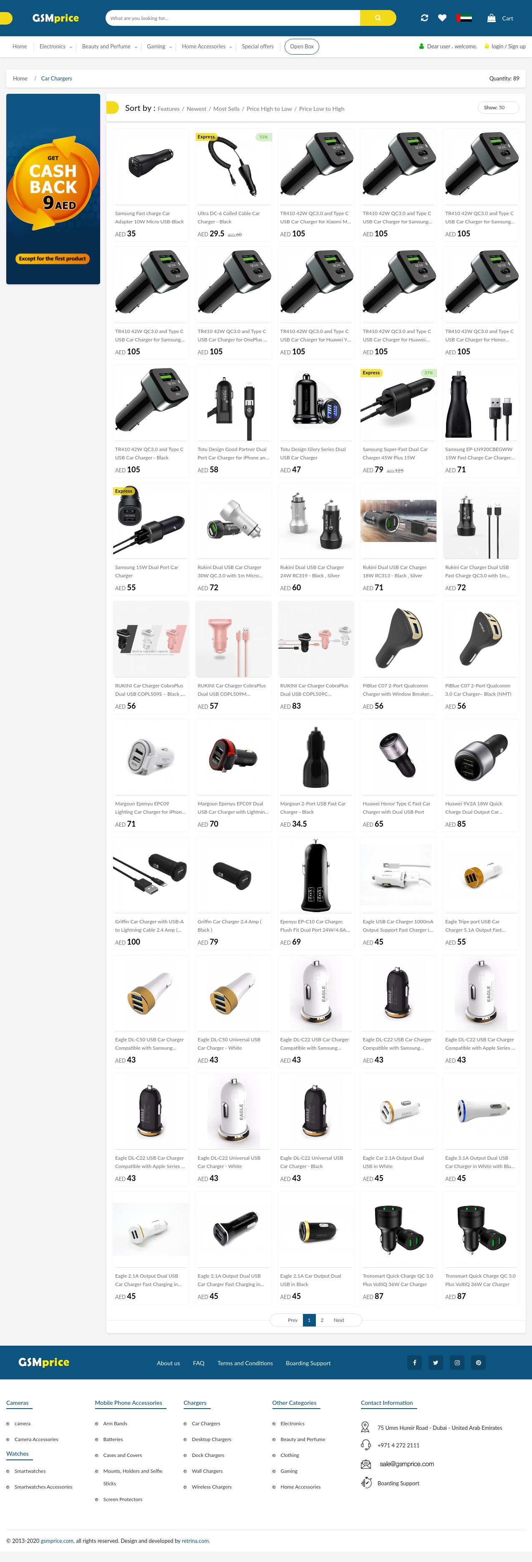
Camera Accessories (36, 1450)
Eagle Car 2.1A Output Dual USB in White (393, 1171)
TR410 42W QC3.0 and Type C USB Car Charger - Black (149, 456)
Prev (293, 1330)
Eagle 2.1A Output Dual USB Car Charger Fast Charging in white (146, 1292)
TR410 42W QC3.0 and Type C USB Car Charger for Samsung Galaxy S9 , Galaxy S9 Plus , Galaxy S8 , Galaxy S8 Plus (397, 220)
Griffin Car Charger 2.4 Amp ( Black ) (230, 933)
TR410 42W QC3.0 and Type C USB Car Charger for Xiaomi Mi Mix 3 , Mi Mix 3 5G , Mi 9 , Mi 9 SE (315, 220)
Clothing (290, 1466)
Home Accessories (301, 1497)
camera (22, 1434)
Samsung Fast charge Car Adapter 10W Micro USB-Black (149, 218)
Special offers (258, 46)
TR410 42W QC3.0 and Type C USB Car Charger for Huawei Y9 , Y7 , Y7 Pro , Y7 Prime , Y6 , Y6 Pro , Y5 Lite (315, 339)
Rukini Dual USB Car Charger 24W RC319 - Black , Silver (312, 575)
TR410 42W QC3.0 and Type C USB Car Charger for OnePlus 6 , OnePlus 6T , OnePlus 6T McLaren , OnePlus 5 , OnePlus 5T (233, 339)
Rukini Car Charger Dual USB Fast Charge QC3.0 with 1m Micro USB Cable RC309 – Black (481, 577)
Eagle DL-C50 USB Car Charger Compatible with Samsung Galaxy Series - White (149, 1054)
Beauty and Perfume (303, 1450)
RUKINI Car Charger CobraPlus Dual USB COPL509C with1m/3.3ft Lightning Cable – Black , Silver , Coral (315, 696)
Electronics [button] (53, 46)
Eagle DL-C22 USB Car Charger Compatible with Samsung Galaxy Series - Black (397, 1054)
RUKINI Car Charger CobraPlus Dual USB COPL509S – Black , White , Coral (149, 696)
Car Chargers (56, 78)
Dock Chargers (208, 1466)
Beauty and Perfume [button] (106, 46)
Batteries (113, 1450)
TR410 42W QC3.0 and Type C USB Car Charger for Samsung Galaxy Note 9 (149, 339)
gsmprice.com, (58, 1551)
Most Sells (226, 108)
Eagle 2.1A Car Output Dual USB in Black (310, 1290)
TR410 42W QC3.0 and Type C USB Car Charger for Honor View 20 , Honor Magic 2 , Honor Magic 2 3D (479, 339)
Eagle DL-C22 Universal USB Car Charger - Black (311, 1171)
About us (168, 1373)
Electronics (293, 1434)
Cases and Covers (122, 1466)
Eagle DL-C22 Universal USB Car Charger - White (229, 1171)
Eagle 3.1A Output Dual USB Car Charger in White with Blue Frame (479, 1173)
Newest (196, 108)
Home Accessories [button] (203, 46)
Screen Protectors (123, 1510)
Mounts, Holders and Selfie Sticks (133, 1488)
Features (169, 108)
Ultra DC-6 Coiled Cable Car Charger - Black (229, 218)
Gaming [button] (156, 46)
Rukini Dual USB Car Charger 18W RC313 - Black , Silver (394, 575)
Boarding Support (308, 1373)
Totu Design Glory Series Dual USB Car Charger (313, 456)
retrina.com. (196, 1551)
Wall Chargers (207, 1482)
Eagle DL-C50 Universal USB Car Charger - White (229, 1052)
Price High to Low (269, 108)
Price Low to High (322, 108)
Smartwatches (30, 1482)
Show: (490, 107)
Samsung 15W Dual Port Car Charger (146, 575)
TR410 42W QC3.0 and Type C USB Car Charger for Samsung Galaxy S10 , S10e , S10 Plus (479, 220)
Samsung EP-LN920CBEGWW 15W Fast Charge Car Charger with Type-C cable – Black (478, 458)
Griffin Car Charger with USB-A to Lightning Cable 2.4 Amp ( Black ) (149, 935)
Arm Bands (115, 1434)
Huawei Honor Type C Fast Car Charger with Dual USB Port (396, 814)
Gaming (289, 1482)
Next (339, 1330)
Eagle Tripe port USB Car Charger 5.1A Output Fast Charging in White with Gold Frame (476, 935)
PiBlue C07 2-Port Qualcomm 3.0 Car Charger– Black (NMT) (478, 694)
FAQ (199, 1373)
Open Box (302, 46)
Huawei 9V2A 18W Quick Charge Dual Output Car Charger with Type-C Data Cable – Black (480, 816)
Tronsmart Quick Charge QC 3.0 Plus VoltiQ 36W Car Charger (398, 1290)
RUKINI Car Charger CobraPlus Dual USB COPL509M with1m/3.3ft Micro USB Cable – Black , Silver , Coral (232, 696)
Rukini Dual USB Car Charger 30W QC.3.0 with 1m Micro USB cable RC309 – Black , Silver (230, 577)
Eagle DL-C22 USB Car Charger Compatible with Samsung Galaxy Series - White (314, 1054)
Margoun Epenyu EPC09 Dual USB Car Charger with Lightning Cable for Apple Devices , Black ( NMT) (233, 816)
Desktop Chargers (211, 1450)
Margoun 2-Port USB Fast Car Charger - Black (313, 814)
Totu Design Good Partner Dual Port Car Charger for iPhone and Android (233, 458)
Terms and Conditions (245, 1373)
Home (20, 46)
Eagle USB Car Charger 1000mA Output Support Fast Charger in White (398, 935)
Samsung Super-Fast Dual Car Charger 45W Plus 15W (395, 456)
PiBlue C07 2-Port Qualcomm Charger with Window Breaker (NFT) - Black (396, 696)
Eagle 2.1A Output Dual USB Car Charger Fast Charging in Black (229, 1292)
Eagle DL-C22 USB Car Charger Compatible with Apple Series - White (479, 1054)
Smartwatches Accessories (44, 1497)
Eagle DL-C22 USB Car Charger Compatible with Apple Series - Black (149, 1173)
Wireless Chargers (212, 1497)
